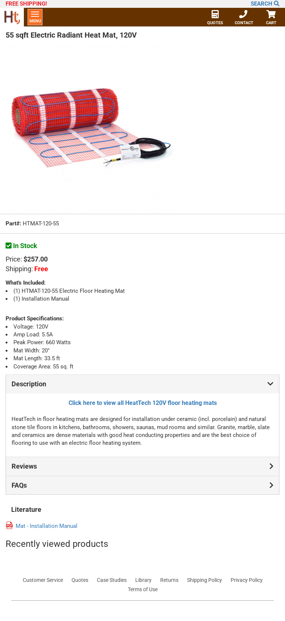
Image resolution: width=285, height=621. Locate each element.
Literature (26, 509)
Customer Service (43, 580)
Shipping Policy (204, 580)
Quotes (215, 18)
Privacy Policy (247, 580)
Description (142, 384)
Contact (244, 18)
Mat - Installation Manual (46, 526)
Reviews (142, 466)
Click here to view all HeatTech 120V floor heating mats (143, 402)
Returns (169, 580)
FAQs (142, 485)
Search (265, 3)
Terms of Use (143, 589)
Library (143, 580)
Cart (271, 18)
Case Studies (112, 580)
